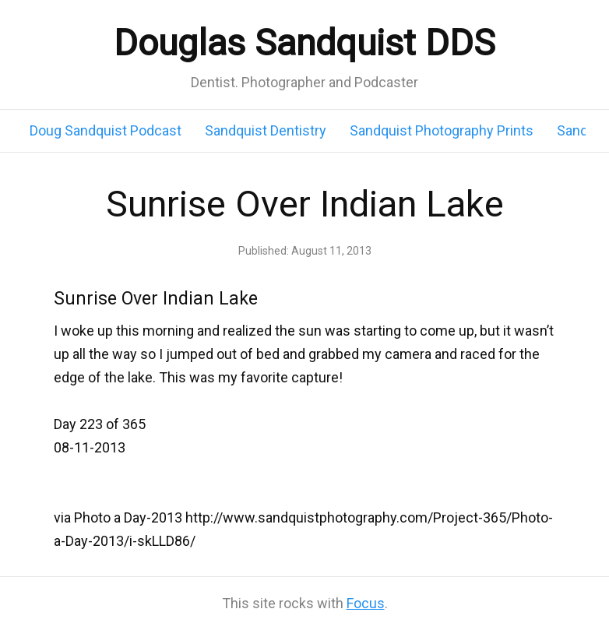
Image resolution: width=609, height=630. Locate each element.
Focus (366, 603)
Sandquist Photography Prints (441, 130)
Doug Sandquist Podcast (105, 130)
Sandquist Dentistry (265, 130)
